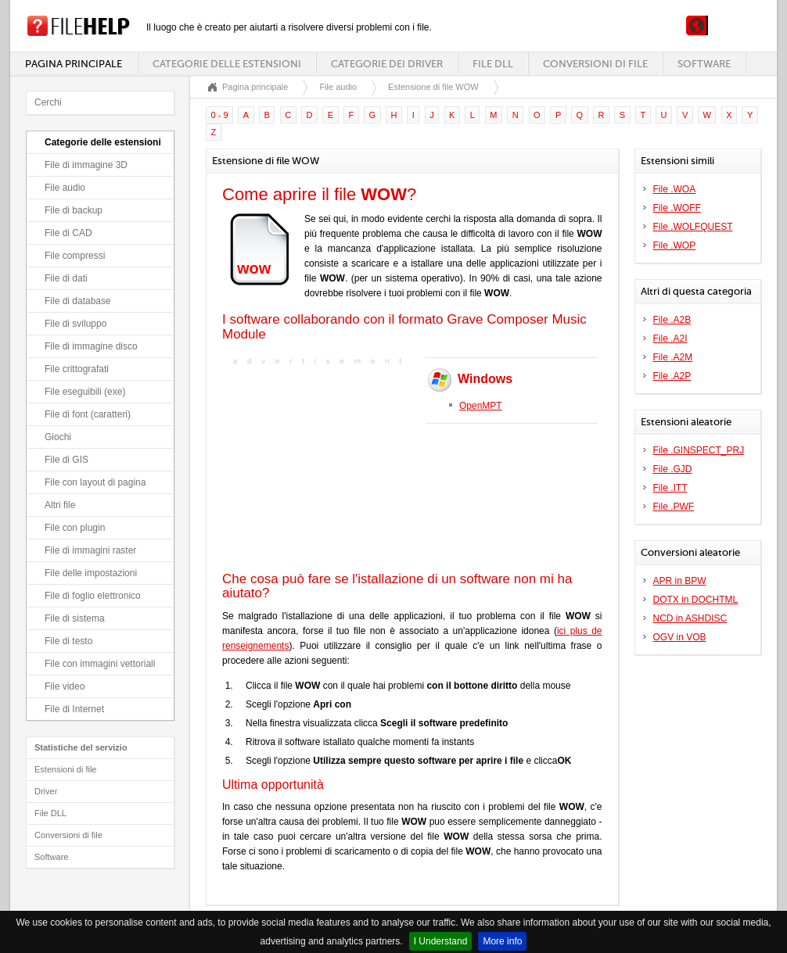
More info (502, 941)
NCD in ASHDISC (690, 618)
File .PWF (674, 506)
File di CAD (68, 233)
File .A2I (670, 338)
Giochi (58, 437)
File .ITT (670, 487)
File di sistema (75, 618)
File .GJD (672, 469)
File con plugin (75, 527)
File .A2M (673, 357)
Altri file (60, 505)
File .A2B (672, 319)
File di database (78, 301)
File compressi (75, 255)
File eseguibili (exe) (85, 391)
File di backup (73, 210)
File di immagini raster (90, 550)
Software (704, 64)
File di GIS (66, 459)
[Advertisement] (320, 466)
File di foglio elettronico (93, 595)
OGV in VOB (679, 637)
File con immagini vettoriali (100, 663)
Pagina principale (73, 64)
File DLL (493, 64)
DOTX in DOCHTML (695, 599)
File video (64, 686)
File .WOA (674, 189)
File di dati (66, 278)
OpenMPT (480, 405)
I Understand (441, 941)
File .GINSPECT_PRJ (699, 450)
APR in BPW (679, 580)
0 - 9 (219, 115)
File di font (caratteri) (88, 414)
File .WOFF (677, 207)
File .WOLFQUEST (693, 226)
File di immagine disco (91, 346)
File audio (65, 187)
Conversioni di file (595, 64)
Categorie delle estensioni (227, 64)
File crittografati (77, 369)
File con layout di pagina (95, 482)
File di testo (68, 641)
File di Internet (74, 709)
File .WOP (674, 245)
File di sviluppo (75, 323)
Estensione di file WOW (433, 86)
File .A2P (672, 376)
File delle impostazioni (91, 573)
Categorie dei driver (387, 64)
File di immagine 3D (86, 164)
